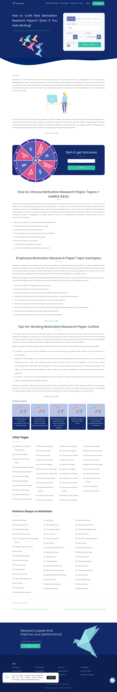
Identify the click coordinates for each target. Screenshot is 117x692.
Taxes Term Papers (44, 451)
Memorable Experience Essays (56, 575)
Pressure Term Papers (22, 490)
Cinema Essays (20, 569)
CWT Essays (19, 583)
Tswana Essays (82, 575)
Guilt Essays (50, 543)
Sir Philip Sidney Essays (85, 548)
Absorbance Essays (21, 525)
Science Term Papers (45, 464)
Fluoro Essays (50, 534)
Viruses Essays (82, 584)
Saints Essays (82, 543)
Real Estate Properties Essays (87, 538)
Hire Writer (98, 3)
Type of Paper (71, 24)
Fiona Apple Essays (52, 525)
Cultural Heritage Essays (23, 579)
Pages (75, 37)
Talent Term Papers (68, 464)
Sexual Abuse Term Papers (24, 485)
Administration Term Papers (47, 474)
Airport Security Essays (22, 534)
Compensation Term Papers (47, 469)
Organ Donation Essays (85, 525)
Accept (51, 677)
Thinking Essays (82, 566)
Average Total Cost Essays (24, 547)
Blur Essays (18, 551)
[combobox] (84, 28)
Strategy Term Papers (45, 446)
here (37, 680)
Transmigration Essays (85, 570)
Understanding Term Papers (24, 467)
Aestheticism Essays (22, 529)
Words (80, 37)
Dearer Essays (19, 588)
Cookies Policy (63, 671)
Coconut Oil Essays (21, 574)
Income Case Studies (92, 469)
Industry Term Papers (45, 483)
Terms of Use (16, 671)
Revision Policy (86, 671)
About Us (61, 667)
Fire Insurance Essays (53, 529)
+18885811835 (64, 684)
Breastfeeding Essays (22, 556)
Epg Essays (49, 520)
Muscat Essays (51, 579)
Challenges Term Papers (70, 478)
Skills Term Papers (68, 460)
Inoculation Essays (52, 552)
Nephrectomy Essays (53, 584)
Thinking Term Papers (22, 476)
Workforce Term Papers (70, 474)
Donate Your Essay (87, 675)
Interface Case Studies (70, 483)
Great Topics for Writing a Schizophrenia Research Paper (83, 609)
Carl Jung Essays (20, 565)
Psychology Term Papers (23, 472)
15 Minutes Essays (21, 520)
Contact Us (16, 667)
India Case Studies (91, 486)
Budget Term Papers (69, 469)
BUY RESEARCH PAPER (30, 646)
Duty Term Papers (44, 455)
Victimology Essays (84, 579)
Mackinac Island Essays (54, 566)
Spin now (81, 168)
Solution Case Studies (92, 446)
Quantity (70, 33)
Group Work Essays (52, 538)
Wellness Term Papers (22, 495)
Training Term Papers (45, 500)
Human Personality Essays (55, 548)
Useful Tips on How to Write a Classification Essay (31, 609)
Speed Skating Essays (84, 552)
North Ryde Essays (83, 520)
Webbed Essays (82, 589)
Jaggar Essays (51, 557)
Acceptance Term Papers (47, 478)
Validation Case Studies (70, 495)
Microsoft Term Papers (69, 446)
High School (71, 18)
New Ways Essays (52, 589)
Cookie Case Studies (92, 474)
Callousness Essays (21, 560)
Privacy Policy (39, 671)
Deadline (88, 33)
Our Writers (84, 667)
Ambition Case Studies (69, 500)
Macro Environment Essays (55, 570)
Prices (81, 3)
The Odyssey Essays (84, 561)
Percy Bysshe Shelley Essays (86, 529)
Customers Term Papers (70, 455)
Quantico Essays (83, 534)
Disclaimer (61, 675)
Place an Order (52, 133)
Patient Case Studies (92, 460)
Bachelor (89, 18)
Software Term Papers (45, 495)
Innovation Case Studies (93, 455)
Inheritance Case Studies (94, 451)
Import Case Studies (92, 491)
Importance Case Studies (94, 464)
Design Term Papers (21, 481)
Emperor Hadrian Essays (23, 592)
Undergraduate (80, 18)
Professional (96, 18)
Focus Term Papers (21, 454)
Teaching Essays (83, 557)
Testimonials (39, 667)
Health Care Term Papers (23, 499)
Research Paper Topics (20, 603)
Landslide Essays (52, 561)
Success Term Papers (69, 451)
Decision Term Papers (45, 460)
